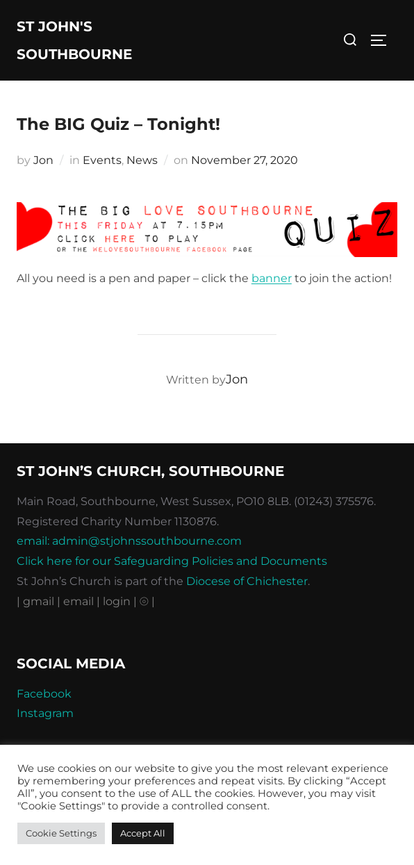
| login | (117, 601)
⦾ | (147, 601)
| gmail (37, 601)
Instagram (45, 713)
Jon (43, 160)
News (142, 160)
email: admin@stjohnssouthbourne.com (129, 540)
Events (102, 160)
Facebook (44, 693)
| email (77, 601)
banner (271, 278)
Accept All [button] (142, 833)
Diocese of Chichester (247, 581)
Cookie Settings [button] (61, 833)
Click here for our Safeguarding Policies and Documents (172, 561)
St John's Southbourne (74, 40)
